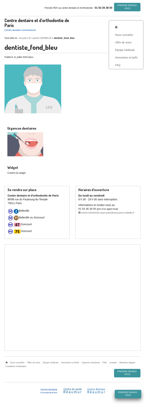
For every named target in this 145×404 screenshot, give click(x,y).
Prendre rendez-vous (127, 6)
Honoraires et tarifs (126, 57)
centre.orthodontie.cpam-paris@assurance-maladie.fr (106, 212)
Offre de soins (123, 42)
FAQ (117, 64)
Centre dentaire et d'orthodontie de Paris (37, 22)
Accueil (22, 38)
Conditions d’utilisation (15, 366)
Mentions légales (127, 362)
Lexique (113, 362)
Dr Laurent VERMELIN (40, 38)
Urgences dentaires (91, 362)
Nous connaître (124, 34)
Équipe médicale (125, 49)
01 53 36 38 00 (87, 208)
